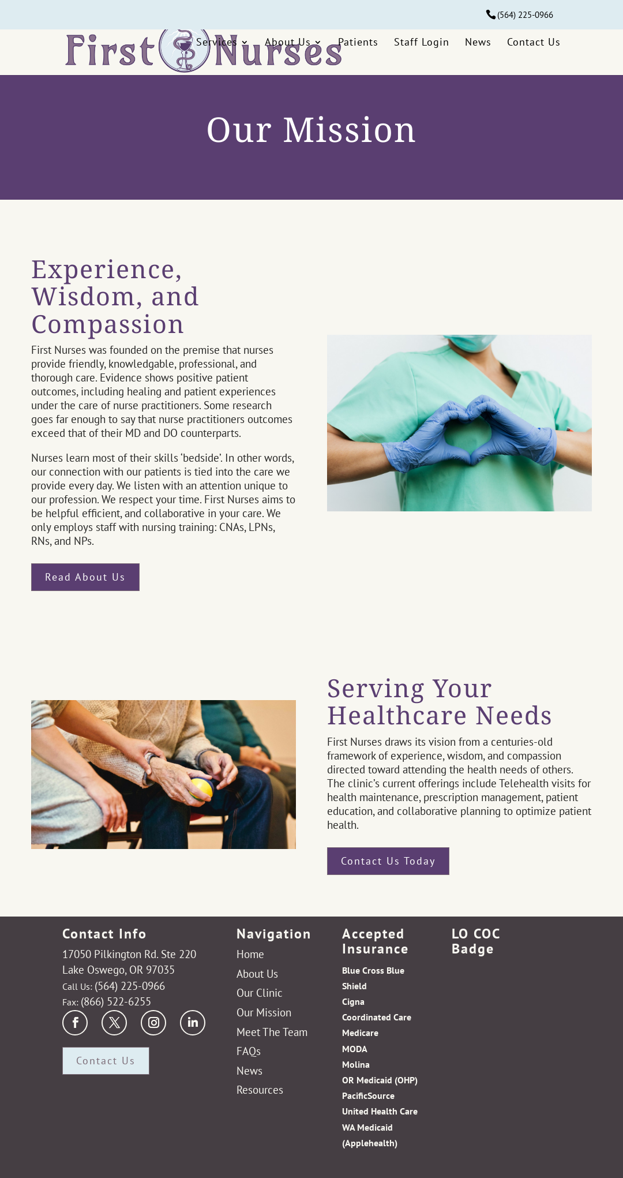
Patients (358, 50)
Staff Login (421, 50)
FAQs (249, 1051)
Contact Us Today (388, 860)
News (478, 50)
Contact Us (534, 50)
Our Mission (264, 1012)
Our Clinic (260, 992)
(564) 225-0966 (525, 14)
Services (217, 50)
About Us (288, 50)
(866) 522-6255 (116, 1001)
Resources (260, 1089)
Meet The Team (272, 1031)
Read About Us (85, 577)
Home (250, 954)
